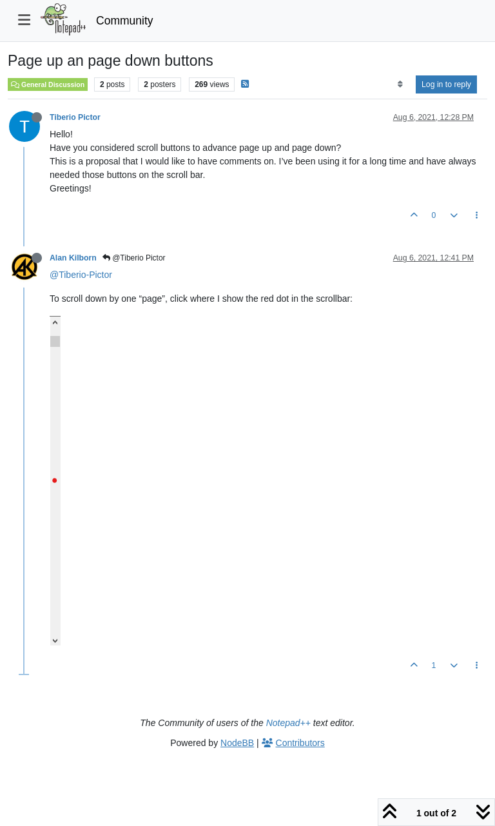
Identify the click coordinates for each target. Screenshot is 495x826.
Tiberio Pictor (75, 117)
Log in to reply (446, 84)
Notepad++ (288, 723)
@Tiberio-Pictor (81, 275)
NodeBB (237, 743)
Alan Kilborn (73, 257)
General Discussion (47, 84)
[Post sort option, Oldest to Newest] (400, 84)
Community (124, 20)
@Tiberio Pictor (134, 257)
